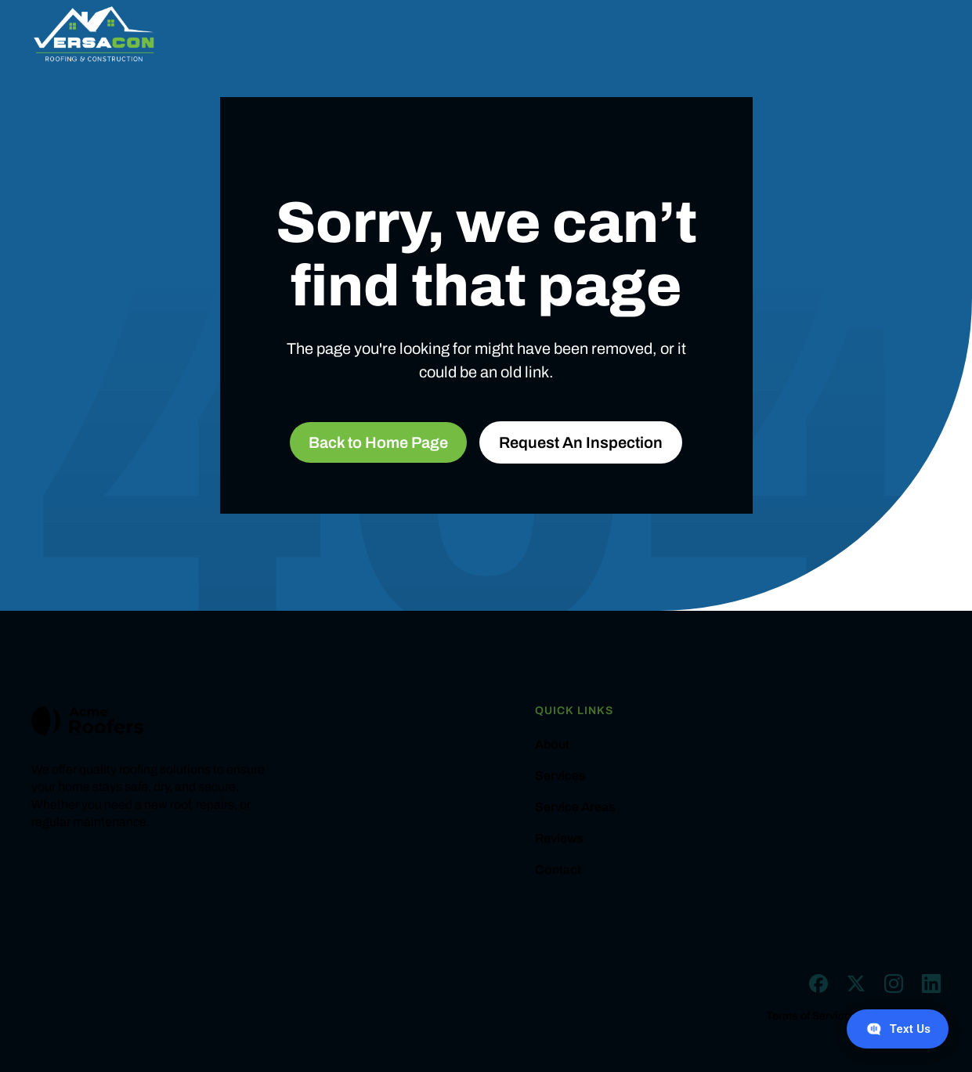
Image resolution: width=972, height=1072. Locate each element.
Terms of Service (808, 1016)
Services (560, 776)
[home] (94, 34)
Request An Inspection (581, 442)
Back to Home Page (378, 442)
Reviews (559, 838)
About (552, 744)
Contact (558, 870)
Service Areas (575, 807)
